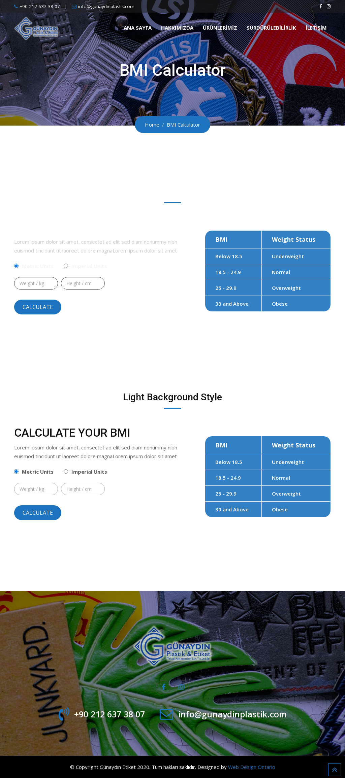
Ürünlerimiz (220, 27)
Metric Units (38, 266)
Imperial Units (89, 266)
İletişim (316, 27)
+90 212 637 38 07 (40, 6)
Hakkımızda (177, 27)
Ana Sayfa (138, 27)
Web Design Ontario (251, 767)
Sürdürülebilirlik (271, 27)
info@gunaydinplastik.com (106, 6)
